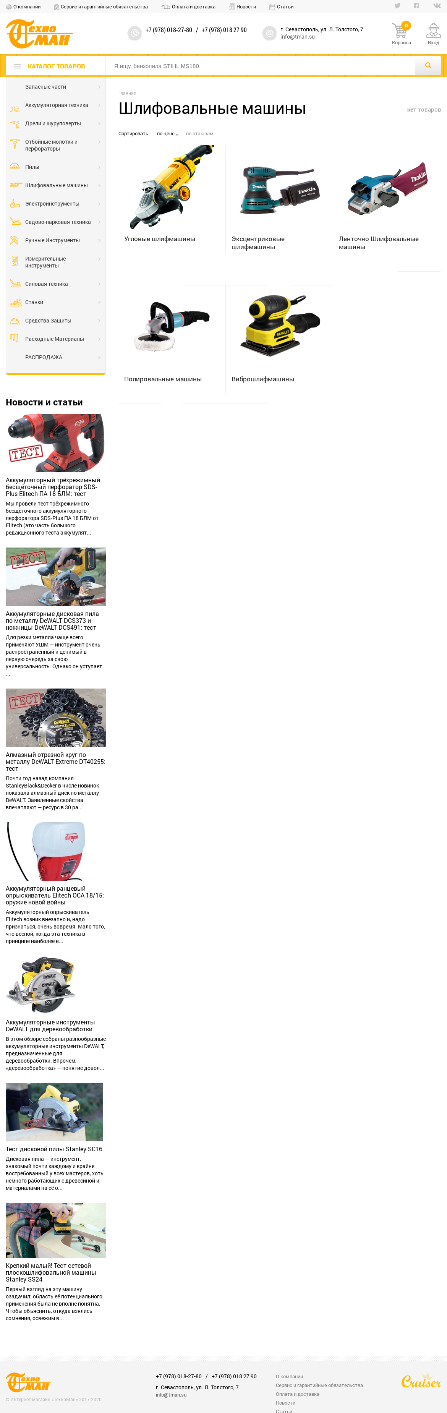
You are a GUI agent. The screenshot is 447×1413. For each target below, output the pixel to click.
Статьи (285, 6)
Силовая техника (46, 283)
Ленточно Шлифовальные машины (379, 243)
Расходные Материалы (54, 338)
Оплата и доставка (193, 6)
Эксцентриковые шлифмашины (258, 243)
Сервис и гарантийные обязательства (104, 6)
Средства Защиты (48, 320)
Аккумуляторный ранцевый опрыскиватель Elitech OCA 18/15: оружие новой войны (55, 895)
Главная (127, 93)
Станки (34, 302)
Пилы (32, 166)
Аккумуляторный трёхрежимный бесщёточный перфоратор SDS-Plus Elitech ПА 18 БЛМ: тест (53, 486)
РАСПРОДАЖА (43, 357)
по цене (166, 133)
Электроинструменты (52, 203)
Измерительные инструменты (45, 262)
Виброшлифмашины (263, 379)
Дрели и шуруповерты (53, 123)
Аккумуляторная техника (56, 105)
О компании (26, 6)
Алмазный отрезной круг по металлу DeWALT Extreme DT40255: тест (55, 761)
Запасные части (45, 86)
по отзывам (200, 133)
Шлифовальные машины (56, 185)
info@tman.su (297, 36)
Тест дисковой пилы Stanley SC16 (54, 1149)
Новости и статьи (44, 402)
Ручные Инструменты (52, 240)
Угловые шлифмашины (159, 239)
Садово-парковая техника (58, 221)
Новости (246, 6)
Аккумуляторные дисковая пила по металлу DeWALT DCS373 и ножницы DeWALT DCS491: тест (52, 620)
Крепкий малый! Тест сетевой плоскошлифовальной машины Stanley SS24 (51, 1272)
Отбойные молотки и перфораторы (51, 145)
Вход (433, 42)
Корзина (401, 34)
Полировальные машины (163, 379)
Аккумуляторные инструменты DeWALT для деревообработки (50, 1025)
